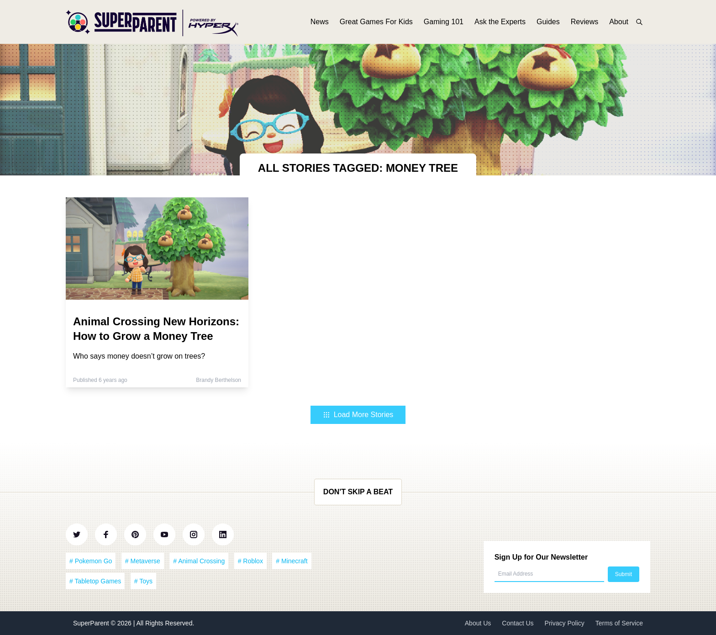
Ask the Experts (500, 22)
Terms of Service (619, 623)
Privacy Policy (564, 623)
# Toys (143, 581)
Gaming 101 (443, 22)
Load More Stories (358, 414)
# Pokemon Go (90, 561)
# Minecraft (291, 561)
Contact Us (517, 623)
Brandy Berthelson (218, 380)
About (618, 22)
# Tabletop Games (95, 581)
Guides (548, 22)
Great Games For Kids (376, 22)
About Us (478, 623)
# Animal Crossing (199, 561)
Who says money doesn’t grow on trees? (139, 356)
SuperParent (92, 623)
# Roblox (250, 561)
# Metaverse (142, 561)
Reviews (584, 22)
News (320, 22)
